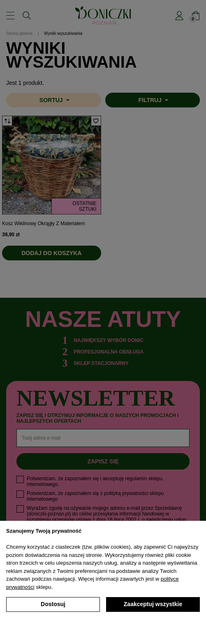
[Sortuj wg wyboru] (53, 100)
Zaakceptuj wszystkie (153, 604)
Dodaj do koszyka (51, 253)
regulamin (136, 478)
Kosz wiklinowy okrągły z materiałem (43, 223)
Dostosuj (53, 604)
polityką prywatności (126, 493)
